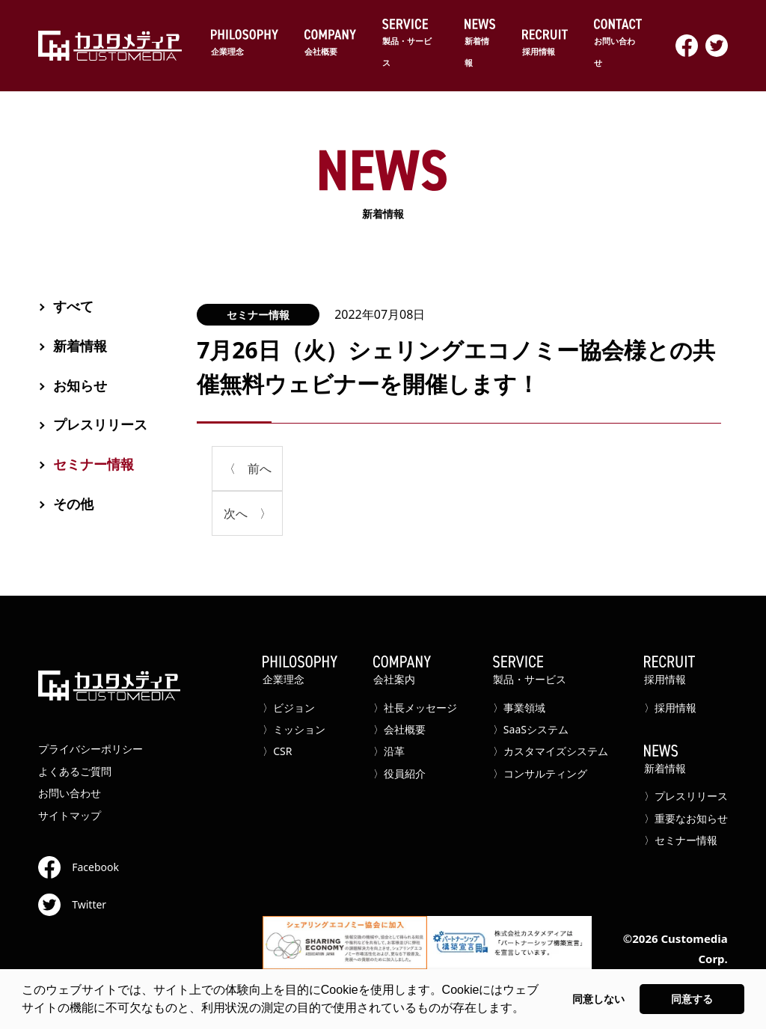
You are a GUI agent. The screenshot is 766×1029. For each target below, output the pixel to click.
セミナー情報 (258, 315)
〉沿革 (389, 751)
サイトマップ (69, 815)
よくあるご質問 (74, 771)
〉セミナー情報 (680, 840)
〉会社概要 (399, 729)
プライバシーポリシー (90, 749)
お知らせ (80, 385)
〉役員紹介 (399, 773)
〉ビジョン (289, 707)
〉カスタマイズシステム (550, 751)
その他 (73, 504)
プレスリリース (100, 424)
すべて (73, 306)
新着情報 (481, 43)
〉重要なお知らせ (686, 818)
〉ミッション (294, 729)
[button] (529, 1009)
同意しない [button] (598, 999)
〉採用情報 (670, 707)
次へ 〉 (248, 513)
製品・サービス (410, 43)
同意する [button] (692, 999)
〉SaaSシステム (531, 729)
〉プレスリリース (686, 796)
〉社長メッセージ (415, 707)
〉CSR (277, 751)
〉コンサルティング (540, 773)
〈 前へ (248, 468)
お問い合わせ (618, 43)
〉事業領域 (519, 707)
